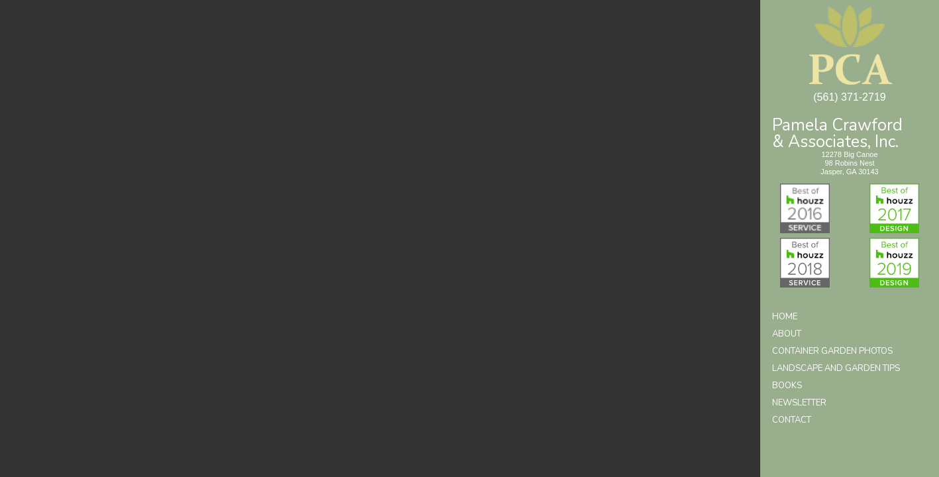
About (786, 334)
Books (787, 386)
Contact (791, 420)
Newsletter (799, 403)
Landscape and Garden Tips (836, 368)
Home (784, 317)
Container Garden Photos (832, 351)
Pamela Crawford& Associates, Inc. (837, 132)
